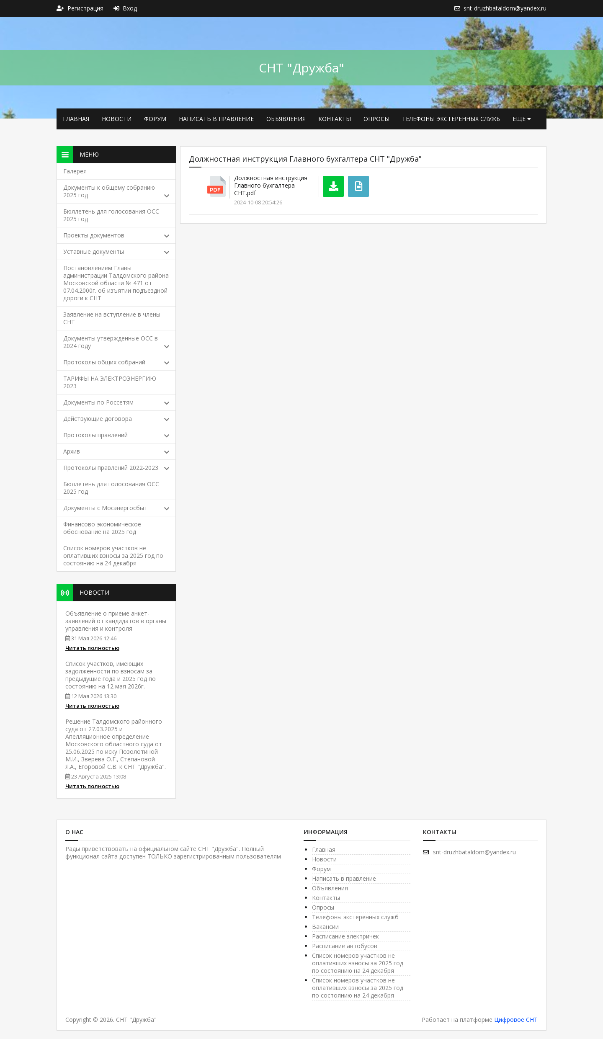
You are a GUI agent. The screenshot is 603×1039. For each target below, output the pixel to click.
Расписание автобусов (344, 946)
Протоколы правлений (116, 435)
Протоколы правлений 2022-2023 (116, 468)
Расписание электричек (345, 936)
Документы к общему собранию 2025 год (116, 191)
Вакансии (325, 927)
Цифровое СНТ (516, 1020)
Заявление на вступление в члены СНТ (111, 318)
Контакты (334, 119)
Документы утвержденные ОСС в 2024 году (116, 342)
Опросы (376, 119)
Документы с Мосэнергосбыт (116, 508)
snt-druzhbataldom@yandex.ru (469, 852)
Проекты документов (116, 235)
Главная (76, 119)
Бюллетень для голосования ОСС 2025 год (111, 215)
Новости (116, 119)
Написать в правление (216, 119)
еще (522, 119)
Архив (116, 451)
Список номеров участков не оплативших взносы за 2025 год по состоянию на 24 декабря (113, 555)
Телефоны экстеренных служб (451, 119)
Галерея (75, 171)
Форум (155, 119)
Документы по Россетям (116, 402)
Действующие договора (116, 419)
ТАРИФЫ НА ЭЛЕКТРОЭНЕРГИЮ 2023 (109, 382)
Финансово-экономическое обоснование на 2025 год (102, 528)
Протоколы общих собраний (116, 362)
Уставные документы (116, 251)
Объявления (286, 119)
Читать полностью (92, 648)
